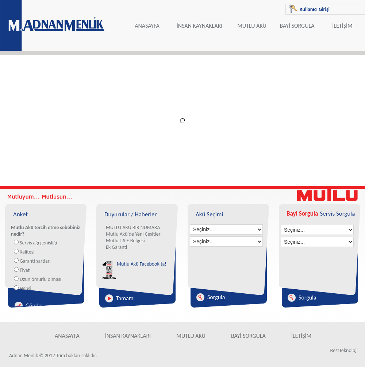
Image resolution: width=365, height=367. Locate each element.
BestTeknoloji (344, 350)
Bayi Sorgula (302, 213)
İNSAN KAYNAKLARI (200, 25)
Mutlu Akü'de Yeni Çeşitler (133, 234)
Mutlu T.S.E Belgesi (125, 240)
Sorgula (216, 297)
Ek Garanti (116, 247)
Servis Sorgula (337, 213)
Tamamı (125, 298)
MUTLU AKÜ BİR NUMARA (133, 227)
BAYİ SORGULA (297, 25)
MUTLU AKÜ (251, 25)
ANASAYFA (147, 25)
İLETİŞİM (342, 25)
